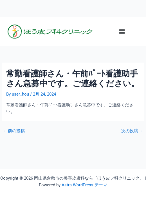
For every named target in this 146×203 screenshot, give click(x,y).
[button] (122, 31)
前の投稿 (14, 131)
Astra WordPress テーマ (84, 184)
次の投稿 (132, 131)
